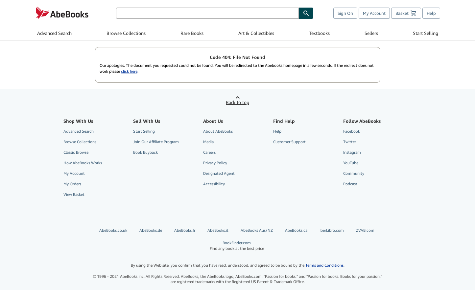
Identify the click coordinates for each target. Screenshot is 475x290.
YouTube (350, 162)
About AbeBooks (218, 131)
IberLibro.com (332, 230)
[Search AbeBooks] (207, 13)
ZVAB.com (365, 230)
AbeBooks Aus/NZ (257, 230)
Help (431, 13)
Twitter (349, 141)
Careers (209, 152)
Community (353, 173)
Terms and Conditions (324, 265)
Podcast (350, 183)
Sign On (345, 13)
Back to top (237, 102)
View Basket (73, 194)
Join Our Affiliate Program (156, 141)
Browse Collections (126, 33)
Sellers (371, 33)
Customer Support (289, 141)
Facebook (351, 131)
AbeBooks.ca (296, 230)
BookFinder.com (237, 245)
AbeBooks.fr (184, 230)
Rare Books (191, 33)
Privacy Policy (215, 162)
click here (129, 71)
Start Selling (425, 33)
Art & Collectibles (256, 33)
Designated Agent (219, 173)
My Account (374, 13)
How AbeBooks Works (82, 162)
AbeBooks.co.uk (113, 230)
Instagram (352, 152)
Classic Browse (75, 152)
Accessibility (214, 183)
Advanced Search (54, 33)
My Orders (72, 183)
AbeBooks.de (150, 230)
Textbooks (319, 33)
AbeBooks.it (217, 230)
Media (208, 141)
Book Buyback (145, 152)
